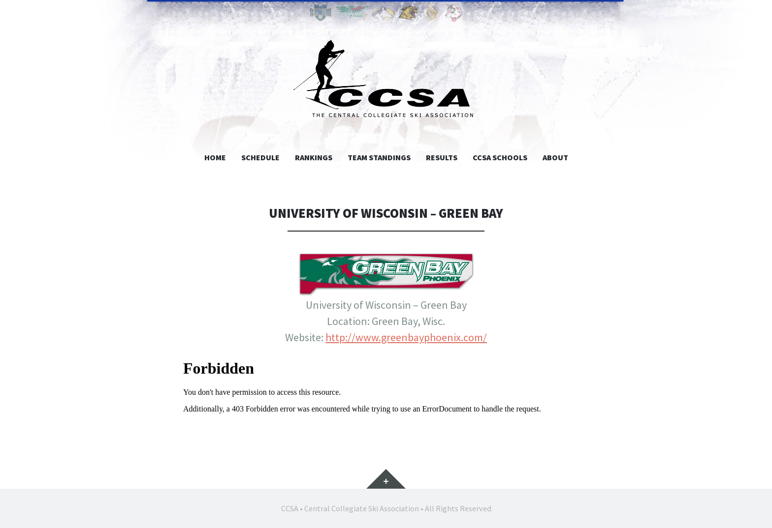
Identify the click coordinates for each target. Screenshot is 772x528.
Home (215, 157)
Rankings (313, 157)
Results (441, 157)
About (555, 157)
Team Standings (379, 157)
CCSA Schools (500, 157)
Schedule (260, 157)
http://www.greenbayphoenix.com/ (406, 337)
